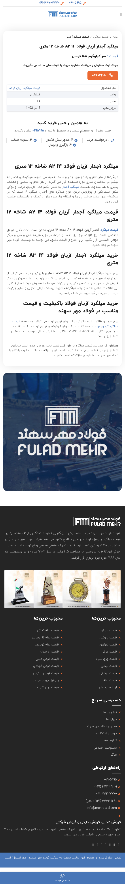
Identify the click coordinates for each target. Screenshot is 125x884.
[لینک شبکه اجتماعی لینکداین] (97, 845)
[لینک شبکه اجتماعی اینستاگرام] (110, 845)
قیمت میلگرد (100, 37)
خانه (115, 37)
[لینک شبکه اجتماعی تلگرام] (93, 845)
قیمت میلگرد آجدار (78, 37)
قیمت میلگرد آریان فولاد (25, 88)
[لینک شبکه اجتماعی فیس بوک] (118, 845)
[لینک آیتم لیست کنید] (91, 630)
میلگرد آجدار (70, 187)
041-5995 (99, 75)
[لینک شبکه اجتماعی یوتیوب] (106, 845)
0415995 (38, 131)
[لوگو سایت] (62, 14)
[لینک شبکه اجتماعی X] (114, 845)
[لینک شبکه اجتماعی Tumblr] (101, 845)
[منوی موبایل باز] (121, 14)
